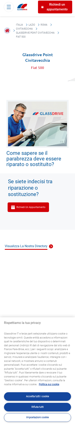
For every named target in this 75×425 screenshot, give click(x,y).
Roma (44, 24)
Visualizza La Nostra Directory (26, 246)
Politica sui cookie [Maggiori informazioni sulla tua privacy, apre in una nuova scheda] (49, 384)
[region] (37, 371)
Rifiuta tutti (37, 406)
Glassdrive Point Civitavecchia (35, 32)
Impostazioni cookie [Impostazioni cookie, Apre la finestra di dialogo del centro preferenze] (37, 417)
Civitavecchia (24, 28)
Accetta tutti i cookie (37, 396)
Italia (19, 24)
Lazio (32, 24)
